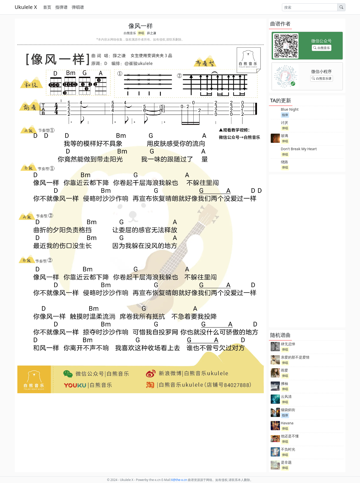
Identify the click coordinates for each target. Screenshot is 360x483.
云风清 (286, 396)
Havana (287, 423)
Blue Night (290, 109)
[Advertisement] (307, 250)
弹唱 (141, 33)
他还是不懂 (290, 436)
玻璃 (284, 135)
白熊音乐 (130, 33)
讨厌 (284, 122)
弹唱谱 (78, 7)
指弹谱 (61, 7)
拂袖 (284, 383)
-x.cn (179, 480)
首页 (47, 7)
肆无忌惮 (288, 343)
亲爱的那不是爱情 (295, 357)
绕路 (284, 161)
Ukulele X (26, 7)
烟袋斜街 (288, 409)
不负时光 (288, 449)
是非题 (286, 462)
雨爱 (284, 370)
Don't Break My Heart (299, 148)
